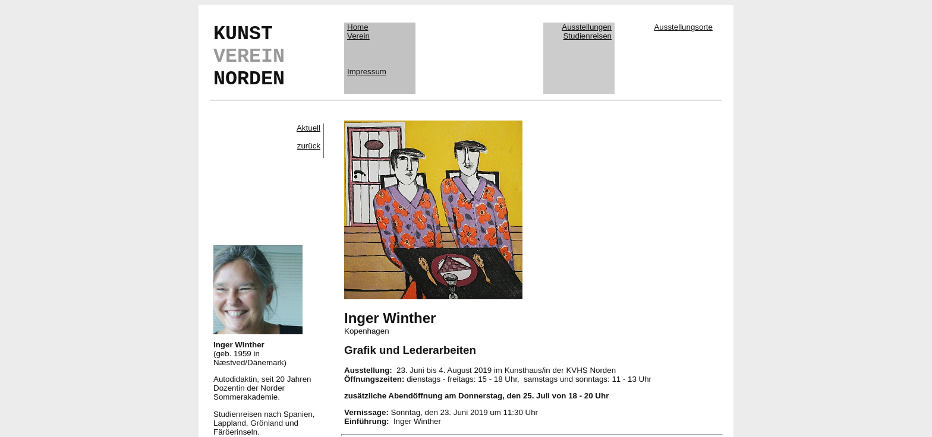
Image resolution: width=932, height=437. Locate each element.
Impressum (366, 71)
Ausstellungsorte (683, 27)
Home (358, 27)
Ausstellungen (587, 27)
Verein (358, 35)
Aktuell (308, 128)
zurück (308, 145)
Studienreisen (587, 35)
